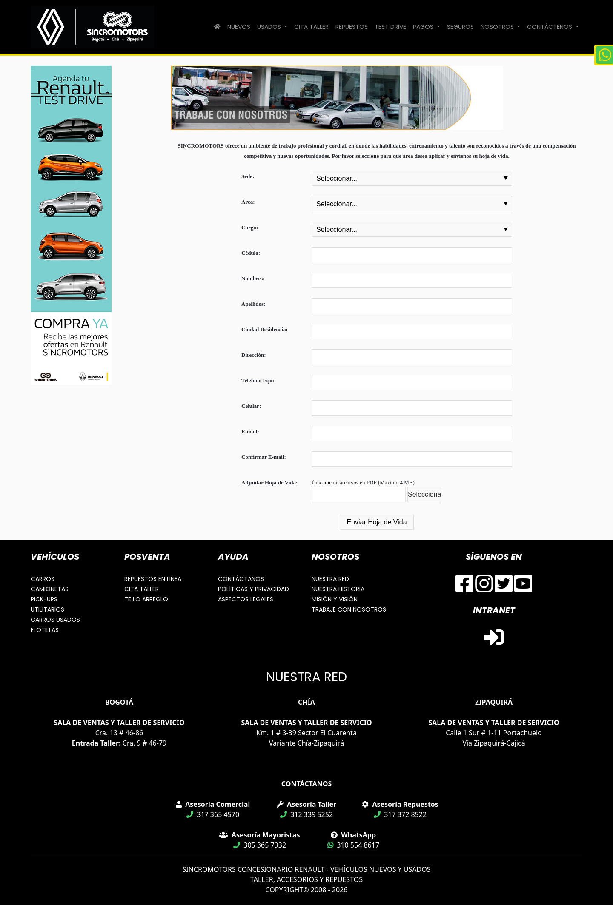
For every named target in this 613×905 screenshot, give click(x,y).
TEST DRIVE (390, 27)
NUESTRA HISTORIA (338, 589)
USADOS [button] (270, 27)
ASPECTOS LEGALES (245, 599)
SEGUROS (460, 27)
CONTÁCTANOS (241, 579)
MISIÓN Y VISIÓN (335, 599)
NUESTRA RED (330, 579)
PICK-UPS (44, 599)
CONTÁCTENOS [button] (550, 27)
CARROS (42, 579)
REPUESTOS (351, 27)
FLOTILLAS (45, 630)
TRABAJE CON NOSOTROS (349, 609)
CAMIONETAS (50, 589)
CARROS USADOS (55, 619)
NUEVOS (238, 27)
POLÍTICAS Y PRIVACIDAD (253, 589)
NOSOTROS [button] (498, 27)
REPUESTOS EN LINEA (152, 579)
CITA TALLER (311, 27)
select (506, 178)
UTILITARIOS (47, 609)
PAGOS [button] (424, 27)
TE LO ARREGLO (146, 599)
